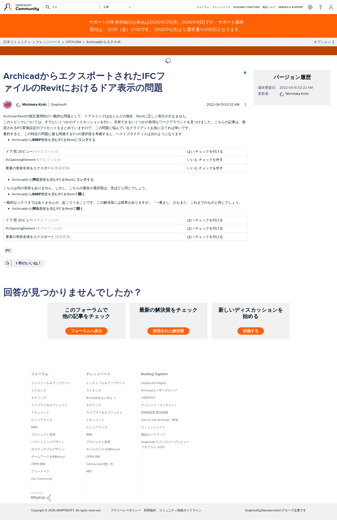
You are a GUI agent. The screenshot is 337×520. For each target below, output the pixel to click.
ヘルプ (320, 7)
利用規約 (150, 510)
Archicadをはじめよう (101, 398)
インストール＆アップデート (51, 383)
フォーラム (202, 7)
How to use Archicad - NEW (159, 420)
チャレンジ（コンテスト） (159, 405)
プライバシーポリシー (126, 510)
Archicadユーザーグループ (159, 390)
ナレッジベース (221, 7)
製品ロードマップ (153, 434)
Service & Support (291, 7)
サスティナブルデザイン (47, 449)
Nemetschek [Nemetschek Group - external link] (270, 510)
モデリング (38, 398)
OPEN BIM (38, 464)
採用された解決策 (168, 331)
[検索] (88, 7)
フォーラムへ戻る (86, 331)
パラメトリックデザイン (47, 442)
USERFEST (148, 398)
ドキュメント (40, 412)
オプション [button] (322, 41)
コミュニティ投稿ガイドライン (180, 510)
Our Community (41, 478)
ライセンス (38, 390)
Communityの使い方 (99, 464)
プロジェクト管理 (43, 434)
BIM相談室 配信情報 (154, 412)
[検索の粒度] (115, 7)
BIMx (34, 427)
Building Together (247, 7)
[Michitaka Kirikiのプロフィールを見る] (34, 104)
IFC (8, 250)
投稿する (250, 331)
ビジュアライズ (41, 420)
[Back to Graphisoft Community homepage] (22, 7)
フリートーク (40, 471)
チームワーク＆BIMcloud (48, 456)
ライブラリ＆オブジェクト (49, 405)
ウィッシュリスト (153, 427)
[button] (7, 263)
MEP (89, 471)
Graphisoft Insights (153, 383)
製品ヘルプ (269, 7)
